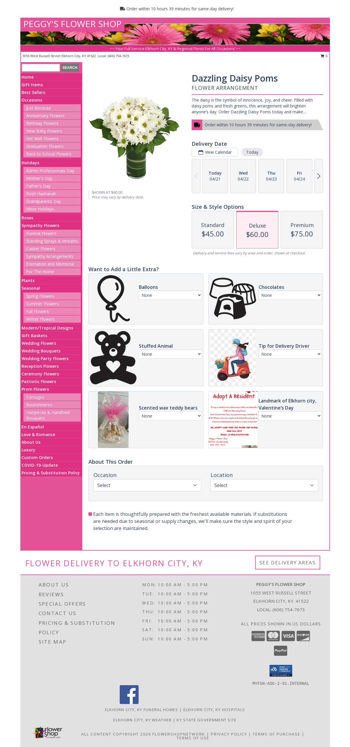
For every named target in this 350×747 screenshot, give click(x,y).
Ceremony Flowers (40, 374)
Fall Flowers (37, 311)
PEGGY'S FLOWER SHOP (72, 23)
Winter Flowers (40, 319)
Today (252, 152)
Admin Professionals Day (50, 170)
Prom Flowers (35, 389)
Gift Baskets (34, 335)
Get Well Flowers (42, 138)
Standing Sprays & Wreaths (52, 241)
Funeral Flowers (41, 233)
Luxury (28, 450)
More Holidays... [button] (41, 209)
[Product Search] (41, 68)
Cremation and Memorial (50, 264)
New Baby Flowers (44, 131)
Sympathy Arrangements (49, 256)
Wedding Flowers (39, 343)
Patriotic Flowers (39, 381)
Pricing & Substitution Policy (51, 473)
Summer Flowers (42, 304)
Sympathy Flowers (40, 225)
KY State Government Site (206, 720)
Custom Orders (37, 457)
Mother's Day (39, 178)
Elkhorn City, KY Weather (142, 720)
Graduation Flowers (45, 146)
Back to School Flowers (48, 154)
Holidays (30, 162)
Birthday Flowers (42, 123)
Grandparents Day (43, 201)
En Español (33, 427)
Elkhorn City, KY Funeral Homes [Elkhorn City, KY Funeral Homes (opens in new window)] (141, 709)
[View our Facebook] (129, 702)
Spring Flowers (40, 296)
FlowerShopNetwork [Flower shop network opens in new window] (178, 734)
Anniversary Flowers (45, 115)
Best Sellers (33, 92)
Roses (27, 218)
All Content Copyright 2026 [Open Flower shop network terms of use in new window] (116, 734)
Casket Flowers (40, 248)
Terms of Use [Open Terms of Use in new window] (193, 738)
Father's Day (38, 186)
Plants (28, 280)
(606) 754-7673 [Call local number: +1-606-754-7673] (118, 56)
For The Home (40, 271)
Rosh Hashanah (41, 193)
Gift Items (32, 84)
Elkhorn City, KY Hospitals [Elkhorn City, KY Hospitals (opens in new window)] (214, 709)
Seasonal (31, 288)
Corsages (35, 397)
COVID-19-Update (40, 465)
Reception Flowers (40, 366)
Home (28, 77)
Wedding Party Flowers (45, 358)
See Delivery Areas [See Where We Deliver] (287, 562)
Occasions (32, 100)
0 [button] (324, 56)
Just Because (38, 108)
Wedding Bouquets (41, 351)
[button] (281, 671)
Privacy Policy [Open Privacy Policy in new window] (229, 734)
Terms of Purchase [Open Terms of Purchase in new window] (276, 734)
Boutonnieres (39, 405)
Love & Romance (38, 434)
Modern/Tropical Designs (47, 328)
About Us (31, 442)
